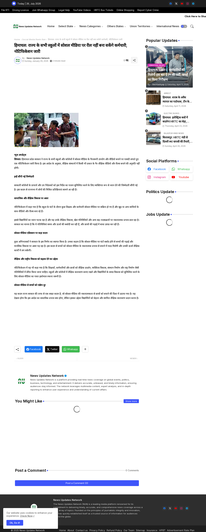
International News (168, 26)
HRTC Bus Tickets (103, 10)
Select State (65, 26)
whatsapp (184, 169)
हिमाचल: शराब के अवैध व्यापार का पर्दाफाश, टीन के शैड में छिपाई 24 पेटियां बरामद (178, 100)
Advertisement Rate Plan (180, 530)
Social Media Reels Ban (34, 39)
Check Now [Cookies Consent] (26, 515)
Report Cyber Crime (148, 10)
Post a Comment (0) (77, 483)
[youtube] (182, 4)
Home (51, 26)
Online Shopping (125, 10)
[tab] (50, 26)
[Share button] (85, 349)
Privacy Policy (97, 530)
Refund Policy (114, 530)
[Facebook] (34, 349)
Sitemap (140, 530)
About (70, 530)
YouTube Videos (82, 10)
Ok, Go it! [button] (15, 522)
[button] (184, 26)
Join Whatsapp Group (43, 10)
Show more (131, 401)
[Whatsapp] (71, 349)
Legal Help (64, 10)
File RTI (5, 10)
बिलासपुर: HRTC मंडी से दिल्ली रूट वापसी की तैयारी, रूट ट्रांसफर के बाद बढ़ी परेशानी (176, 140)
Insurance (152, 530)
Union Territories (140, 26)
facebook (160, 169)
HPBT (162, 530)
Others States (115, 26)
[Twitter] (52, 349)
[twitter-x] (176, 4)
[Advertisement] (77, 90)
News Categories (90, 26)
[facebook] (171, 4)
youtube (184, 177)
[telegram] (193, 4)
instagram (160, 177)
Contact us (82, 530)
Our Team (129, 530)
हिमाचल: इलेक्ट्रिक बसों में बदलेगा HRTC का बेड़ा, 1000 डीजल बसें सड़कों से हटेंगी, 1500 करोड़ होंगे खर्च (176, 120)
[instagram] (188, 4)
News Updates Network (47, 375)
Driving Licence (20, 10)
